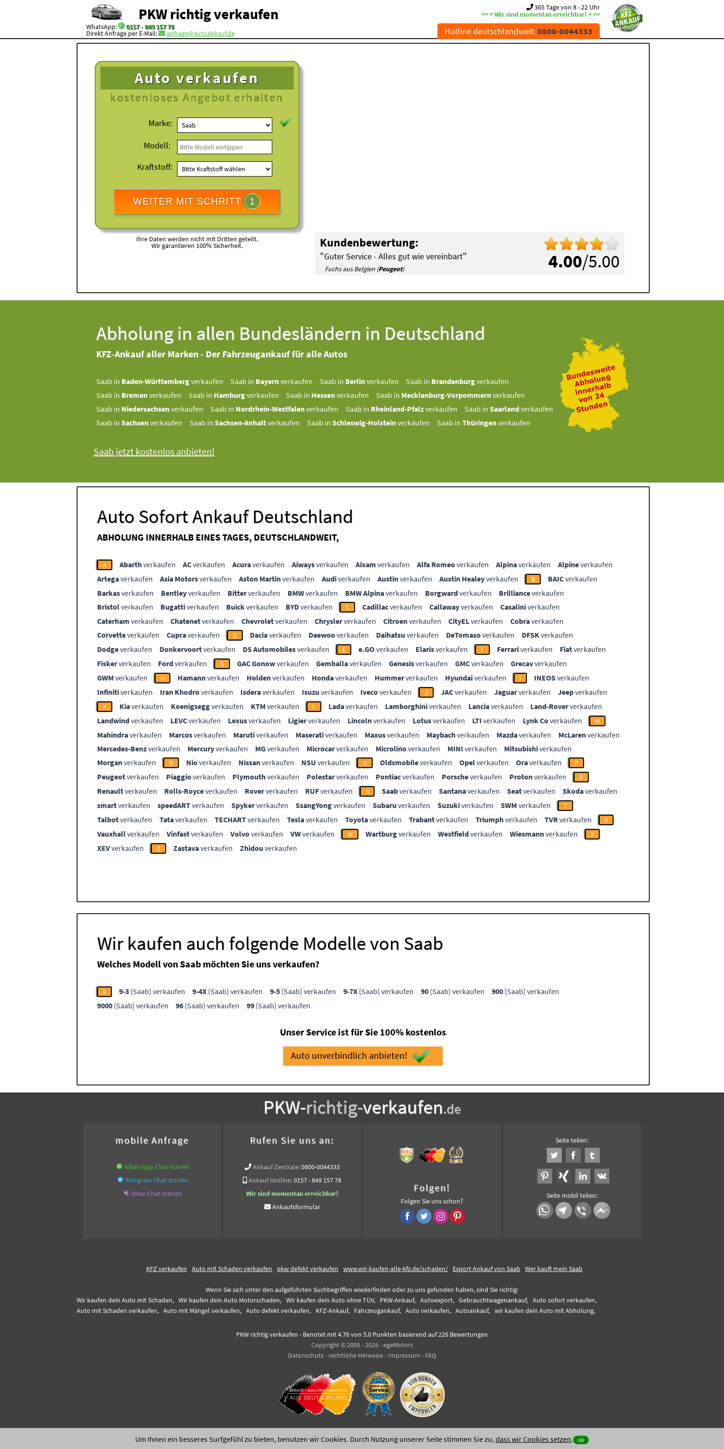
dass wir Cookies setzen (533, 1439)
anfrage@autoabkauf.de (201, 33)
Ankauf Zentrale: (276, 1167)
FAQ (430, 1355)
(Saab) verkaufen (152, 991)
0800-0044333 (320, 1167)
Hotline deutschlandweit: (519, 31)
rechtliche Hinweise (355, 1355)
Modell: (157, 145)
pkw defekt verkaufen (307, 1268)
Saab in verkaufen (159, 381)
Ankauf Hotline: (270, 1180)
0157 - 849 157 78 (150, 26)
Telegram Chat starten (156, 1180)
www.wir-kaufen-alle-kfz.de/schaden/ (395, 1268)
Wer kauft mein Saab (554, 1268)
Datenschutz (306, 1355)
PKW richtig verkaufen (208, 14)
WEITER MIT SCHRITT (197, 201)
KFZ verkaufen (166, 1268)
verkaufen (147, 564)
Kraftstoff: (154, 166)
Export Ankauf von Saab (486, 1268)
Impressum (404, 1355)
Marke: (160, 123)
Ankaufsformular (296, 1207)
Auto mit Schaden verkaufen (232, 1268)
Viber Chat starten (156, 1193)
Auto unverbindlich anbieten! (360, 1056)
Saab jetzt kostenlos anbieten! (154, 451)
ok (581, 1439)
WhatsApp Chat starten (157, 1167)
